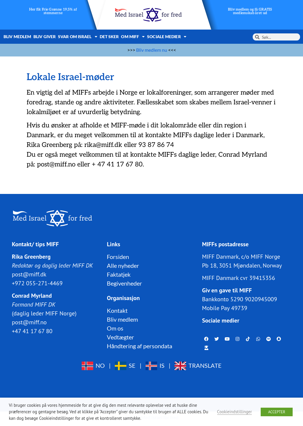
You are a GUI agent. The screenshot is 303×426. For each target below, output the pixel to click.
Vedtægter (120, 337)
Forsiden (118, 256)
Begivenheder (124, 283)
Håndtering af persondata (139, 345)
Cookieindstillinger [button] (234, 411)
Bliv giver (44, 36)
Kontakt (117, 310)
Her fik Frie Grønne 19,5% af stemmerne (53, 11)
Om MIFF (133, 36)
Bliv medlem (17, 36)
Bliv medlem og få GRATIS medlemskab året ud (250, 11)
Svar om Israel (77, 36)
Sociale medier (166, 36)
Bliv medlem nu (151, 50)
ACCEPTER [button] (276, 411)
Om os (115, 328)
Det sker (109, 36)
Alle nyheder (123, 265)
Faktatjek (118, 274)
